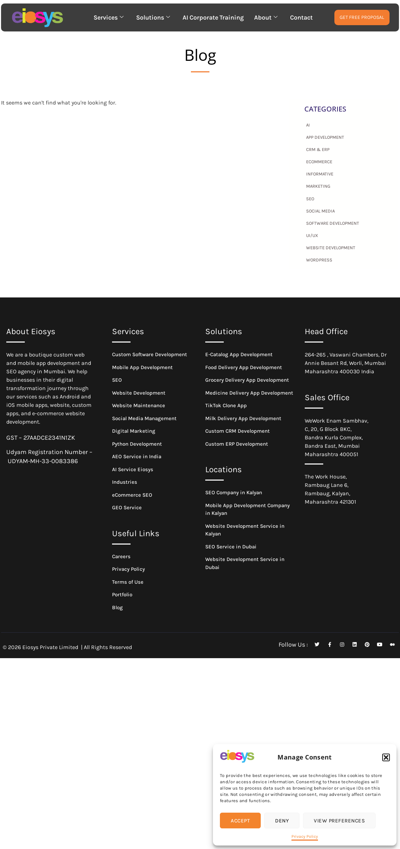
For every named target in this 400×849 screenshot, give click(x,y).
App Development (325, 137)
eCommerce (319, 161)
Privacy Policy (304, 836)
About (265, 17)
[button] (386, 757)
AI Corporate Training (213, 17)
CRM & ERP (317, 149)
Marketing (318, 186)
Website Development (330, 247)
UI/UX (312, 235)
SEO (310, 198)
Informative (319, 174)
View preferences (339, 821)
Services (109, 17)
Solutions (153, 17)
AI (308, 125)
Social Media (320, 211)
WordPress (319, 259)
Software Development (332, 223)
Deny (282, 821)
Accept (240, 821)
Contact (301, 17)
